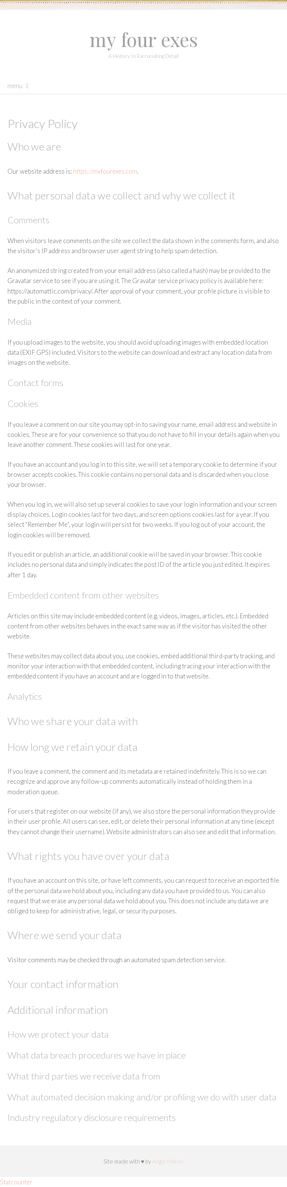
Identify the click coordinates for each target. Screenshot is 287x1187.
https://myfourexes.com (105, 171)
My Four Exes (144, 39)
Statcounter (16, 1182)
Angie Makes (167, 1161)
